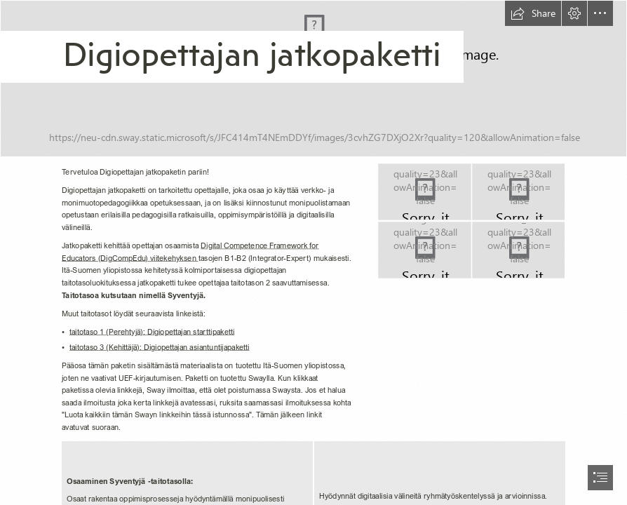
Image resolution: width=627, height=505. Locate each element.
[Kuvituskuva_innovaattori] (518, 250)
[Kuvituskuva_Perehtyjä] (424, 191)
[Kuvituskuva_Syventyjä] (518, 191)
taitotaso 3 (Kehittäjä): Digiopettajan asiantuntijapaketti (159, 346)
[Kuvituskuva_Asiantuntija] (424, 250)
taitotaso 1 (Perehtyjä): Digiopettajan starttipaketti (151, 331)
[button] (533, 13)
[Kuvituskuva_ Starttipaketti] (313, 78)
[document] (313, 252)
